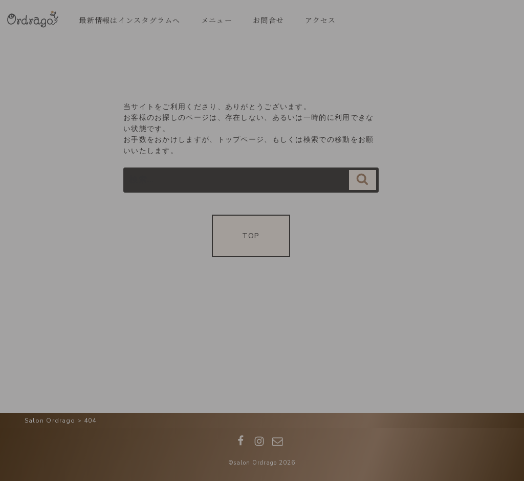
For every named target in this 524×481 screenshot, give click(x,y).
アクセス (320, 20)
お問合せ (268, 20)
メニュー (216, 20)
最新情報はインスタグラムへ (129, 20)
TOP (250, 236)
